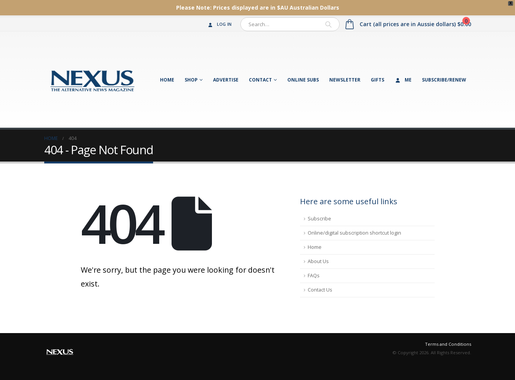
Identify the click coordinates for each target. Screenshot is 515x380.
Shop (191, 80)
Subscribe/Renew (444, 80)
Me (403, 80)
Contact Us (320, 290)
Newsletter (344, 80)
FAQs (314, 275)
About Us (318, 261)
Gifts (377, 80)
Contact (260, 80)
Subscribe (319, 218)
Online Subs (303, 80)
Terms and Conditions (448, 344)
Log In (219, 24)
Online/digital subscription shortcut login (354, 233)
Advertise (225, 80)
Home (167, 80)
